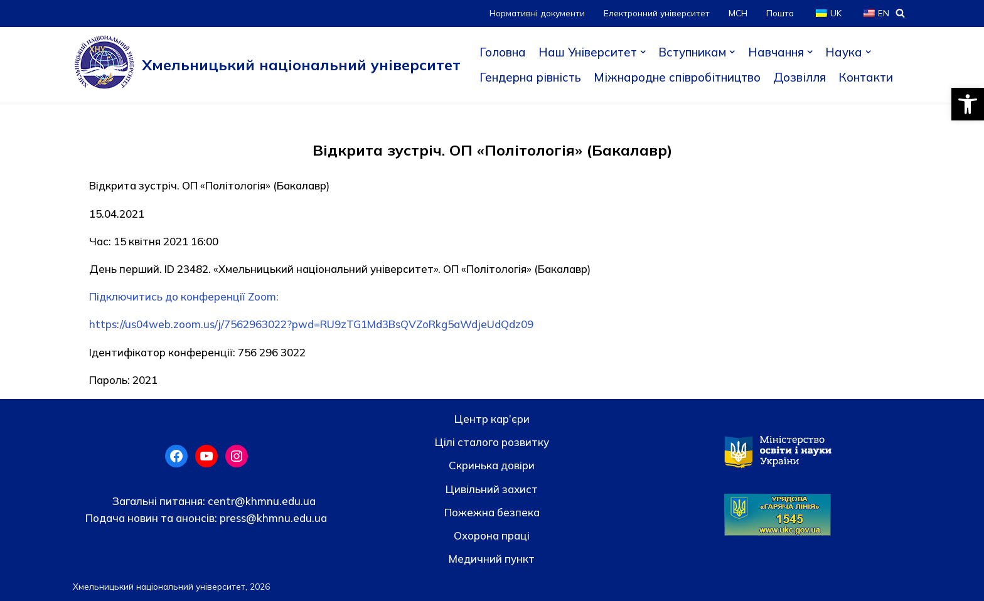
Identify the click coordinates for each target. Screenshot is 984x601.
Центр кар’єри (492, 418)
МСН (738, 13)
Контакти (865, 77)
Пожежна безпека (492, 512)
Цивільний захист (492, 489)
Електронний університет (657, 13)
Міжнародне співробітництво (677, 77)
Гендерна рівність (530, 77)
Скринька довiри (492, 465)
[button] (967, 104)
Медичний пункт (492, 558)
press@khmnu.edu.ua (272, 517)
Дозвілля (799, 77)
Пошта (780, 13)
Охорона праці (492, 535)
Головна (502, 52)
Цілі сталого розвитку (492, 442)
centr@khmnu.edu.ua (260, 501)
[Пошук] (900, 13)
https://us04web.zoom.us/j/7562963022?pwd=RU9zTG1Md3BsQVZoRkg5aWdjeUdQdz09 (311, 324)
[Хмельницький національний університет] (267, 64)
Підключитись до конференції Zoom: (184, 296)
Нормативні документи (537, 13)
